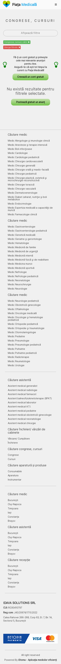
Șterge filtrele (12, 47)
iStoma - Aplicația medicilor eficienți (37, 660)
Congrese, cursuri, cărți (16, 42)
